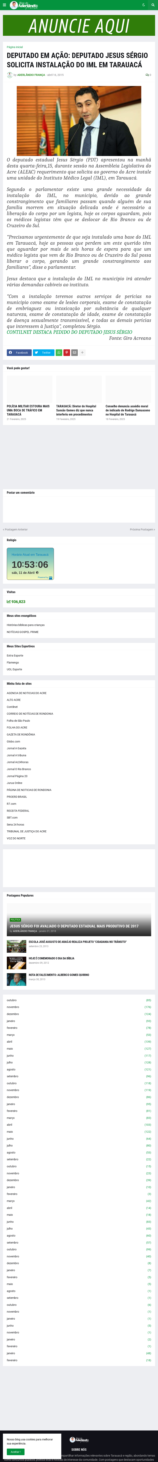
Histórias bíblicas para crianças (26, 625)
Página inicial (15, 47)
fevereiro (79, 1028)
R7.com (11, 803)
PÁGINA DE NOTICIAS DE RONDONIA (29, 789)
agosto (79, 1070)
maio (79, 1049)
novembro (79, 1007)
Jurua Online (14, 782)
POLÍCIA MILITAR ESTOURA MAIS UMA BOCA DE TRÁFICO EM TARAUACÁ (28, 410)
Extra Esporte (15, 655)
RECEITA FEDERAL (18, 810)
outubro (79, 1000)
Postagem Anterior (16, 529)
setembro (79, 1076)
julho (79, 1063)
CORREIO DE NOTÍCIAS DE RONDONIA (30, 713)
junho (79, 1056)
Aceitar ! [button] (16, 1451)
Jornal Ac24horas (17, 762)
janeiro (79, 1021)
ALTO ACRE (14, 699)
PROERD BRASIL (17, 796)
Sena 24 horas (15, 824)
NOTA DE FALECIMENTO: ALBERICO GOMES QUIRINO (59, 975)
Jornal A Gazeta (16, 748)
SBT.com (12, 817)
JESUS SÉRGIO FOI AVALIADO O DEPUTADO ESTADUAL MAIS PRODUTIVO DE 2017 (74, 926)
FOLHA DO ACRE (17, 727)
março (79, 1035)
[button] (4, 5)
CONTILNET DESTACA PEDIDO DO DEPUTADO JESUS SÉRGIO (69, 332)
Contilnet (12, 706)
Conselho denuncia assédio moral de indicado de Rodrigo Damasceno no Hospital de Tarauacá (128, 410)
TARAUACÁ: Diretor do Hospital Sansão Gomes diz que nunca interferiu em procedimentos (76, 410)
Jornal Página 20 (17, 776)
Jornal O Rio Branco (19, 769)
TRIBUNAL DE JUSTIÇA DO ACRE (27, 831)
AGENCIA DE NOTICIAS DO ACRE (27, 693)
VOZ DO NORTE (16, 838)
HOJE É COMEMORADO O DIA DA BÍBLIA (51, 958)
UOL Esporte (14, 669)
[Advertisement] (79, 457)
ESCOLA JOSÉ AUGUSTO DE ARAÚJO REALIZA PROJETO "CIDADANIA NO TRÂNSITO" (78, 942)
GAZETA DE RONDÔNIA (21, 734)
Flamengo (13, 662)
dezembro (79, 1014)
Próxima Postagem (141, 529)
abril (79, 1042)
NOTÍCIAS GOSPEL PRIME (23, 632)
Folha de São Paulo (18, 720)
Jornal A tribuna (16, 755)
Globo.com (13, 741)
